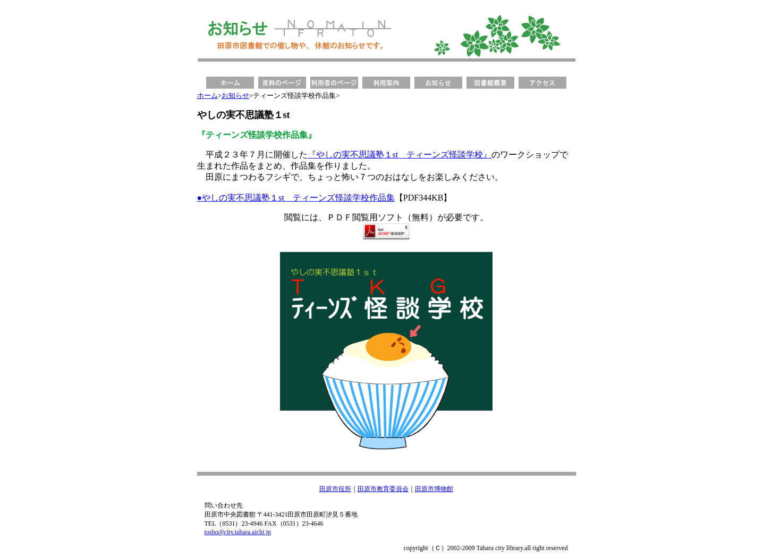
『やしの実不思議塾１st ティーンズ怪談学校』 (400, 154)
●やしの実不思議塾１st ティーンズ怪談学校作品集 (296, 197)
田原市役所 (335, 489)
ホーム (207, 95)
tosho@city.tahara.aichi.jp (238, 532)
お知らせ (235, 95)
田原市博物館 (434, 489)
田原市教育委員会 (383, 489)
